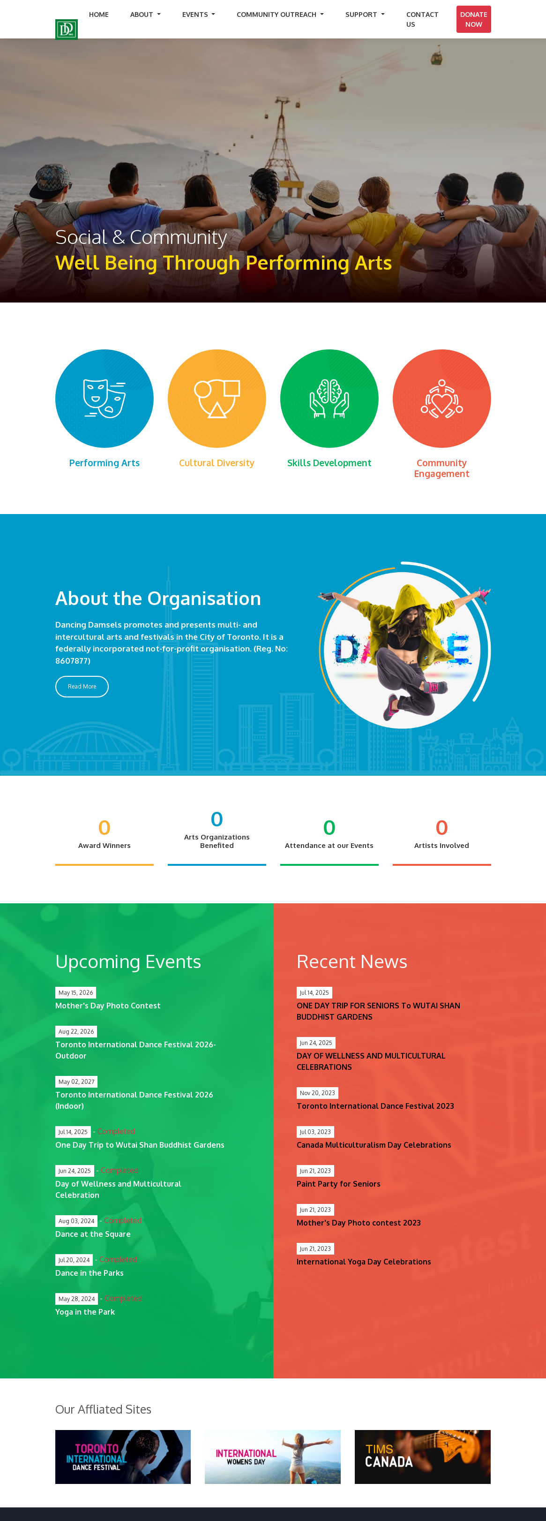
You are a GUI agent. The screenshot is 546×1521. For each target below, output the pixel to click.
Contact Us (422, 19)
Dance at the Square (93, 1234)
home (99, 14)
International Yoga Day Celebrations (364, 1261)
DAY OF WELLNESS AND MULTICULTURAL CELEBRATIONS (371, 1061)
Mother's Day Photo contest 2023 (359, 1222)
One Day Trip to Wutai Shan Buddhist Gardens (139, 1145)
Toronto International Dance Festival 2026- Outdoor (135, 1050)
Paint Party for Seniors (339, 1183)
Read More (82, 686)
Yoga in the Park (85, 1312)
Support (362, 14)
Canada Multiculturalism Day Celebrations (374, 1145)
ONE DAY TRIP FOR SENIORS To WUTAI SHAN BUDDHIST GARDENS (378, 1011)
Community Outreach (277, 14)
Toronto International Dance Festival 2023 (375, 1106)
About (142, 14)
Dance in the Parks (89, 1273)
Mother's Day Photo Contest (108, 1005)
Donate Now (473, 19)
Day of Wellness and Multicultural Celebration (118, 1189)
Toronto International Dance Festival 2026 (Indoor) (134, 1100)
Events (196, 14)
